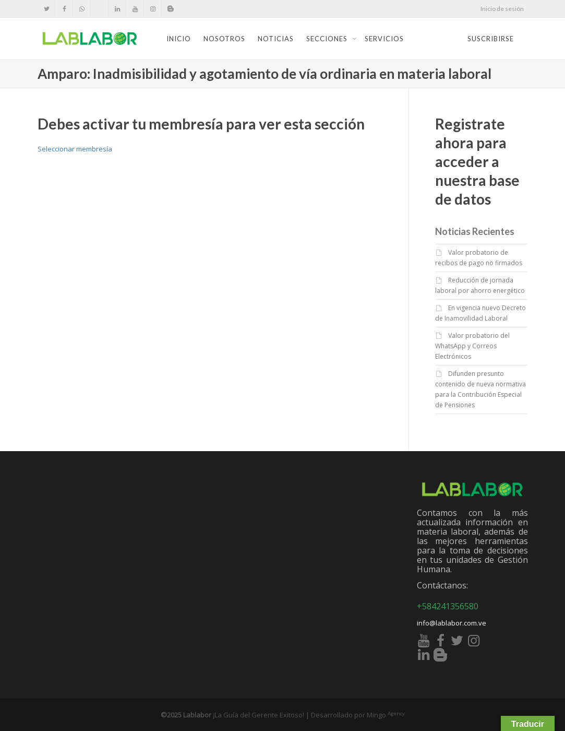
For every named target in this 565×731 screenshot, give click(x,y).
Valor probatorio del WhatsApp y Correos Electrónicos (472, 346)
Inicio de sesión (502, 9)
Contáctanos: (442, 585)
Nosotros (224, 38)
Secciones (328, 38)
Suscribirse (490, 38)
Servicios (384, 38)
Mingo (386, 715)
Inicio (178, 38)
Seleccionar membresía (75, 149)
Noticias (276, 38)
